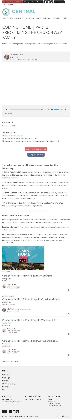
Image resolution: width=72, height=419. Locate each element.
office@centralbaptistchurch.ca (11, 402)
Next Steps (19, 18)
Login (36, 416)
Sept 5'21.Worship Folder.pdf (12, 136)
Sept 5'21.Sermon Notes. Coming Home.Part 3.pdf (19, 138)
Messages (6, 387)
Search (40, 2)
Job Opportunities (29, 2)
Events (5, 412)
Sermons (5, 44)
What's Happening (9, 384)
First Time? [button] (8, 18)
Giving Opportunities (36, 155)
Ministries (30, 18)
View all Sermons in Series (10, 361)
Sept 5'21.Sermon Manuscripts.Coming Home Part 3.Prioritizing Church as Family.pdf (30, 141)
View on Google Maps (54, 405)
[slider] (24, 109)
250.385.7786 (8, 5)
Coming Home (17, 44)
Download (8, 113)
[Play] (6, 109)
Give (65, 18)
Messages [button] (57, 18)
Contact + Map (59, 2)
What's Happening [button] (43, 18)
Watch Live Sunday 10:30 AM (36, 149)
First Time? (6, 375)
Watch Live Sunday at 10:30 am (12, 2)
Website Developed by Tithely (59, 415)
